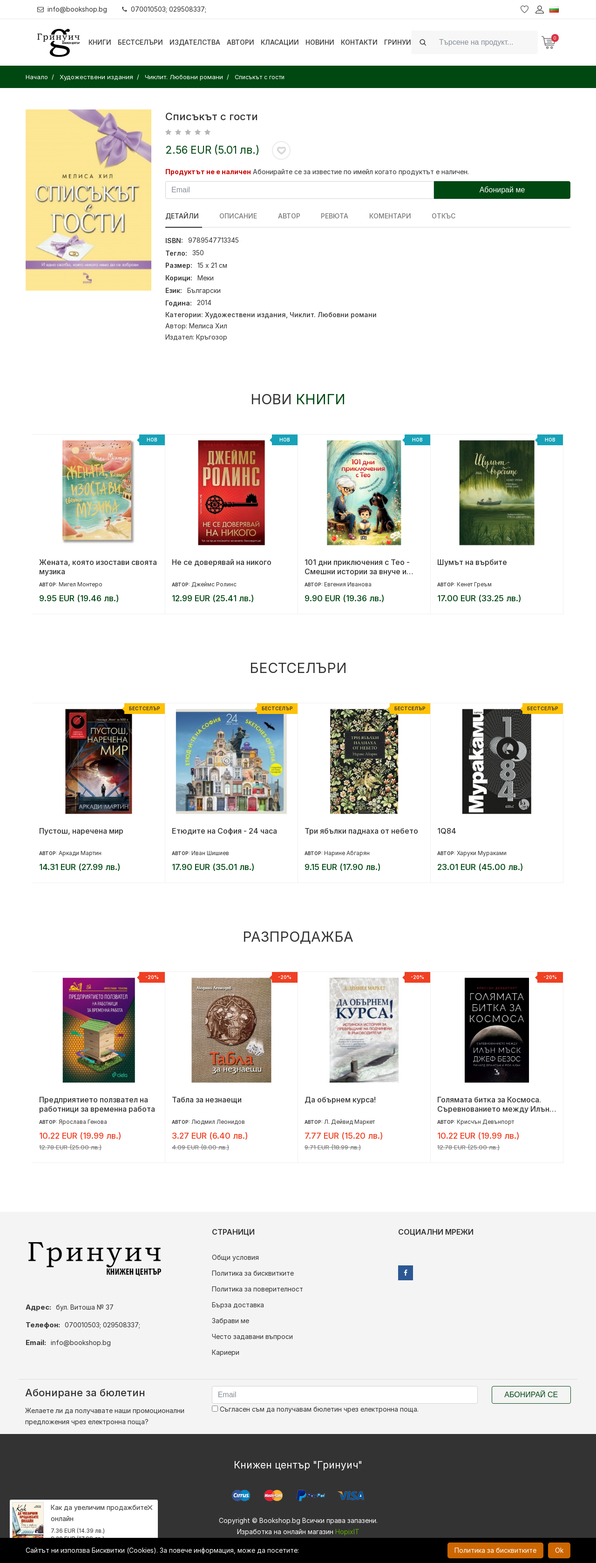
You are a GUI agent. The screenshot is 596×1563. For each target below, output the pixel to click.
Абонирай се (531, 1395)
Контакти (359, 42)
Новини (319, 42)
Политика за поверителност (257, 1289)
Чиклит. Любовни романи (333, 315)
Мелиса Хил (208, 326)
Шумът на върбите (472, 562)
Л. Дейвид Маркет (349, 1121)
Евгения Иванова (348, 584)
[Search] (485, 42)
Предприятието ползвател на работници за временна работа (97, 1104)
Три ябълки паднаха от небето (361, 831)
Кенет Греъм (474, 584)
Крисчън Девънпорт (485, 1121)
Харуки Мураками (482, 852)
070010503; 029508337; (164, 9)
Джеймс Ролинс (214, 584)
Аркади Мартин (80, 852)
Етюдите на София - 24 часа (224, 831)
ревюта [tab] (325, 216)
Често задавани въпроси (252, 1336)
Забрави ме (230, 1321)
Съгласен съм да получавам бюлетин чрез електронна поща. (315, 1409)
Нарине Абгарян (347, 852)
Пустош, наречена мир (81, 831)
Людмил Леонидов (218, 1121)
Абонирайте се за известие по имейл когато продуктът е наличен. (361, 172)
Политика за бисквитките (253, 1273)
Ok (559, 1550)
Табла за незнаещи (207, 1099)
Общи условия (235, 1257)
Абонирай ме (502, 190)
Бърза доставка (238, 1305)
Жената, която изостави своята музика (98, 566)
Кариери (225, 1352)
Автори (240, 42)
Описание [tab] (235, 216)
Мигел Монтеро (80, 584)
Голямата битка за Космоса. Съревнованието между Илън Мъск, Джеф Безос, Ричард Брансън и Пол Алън (493, 1104)
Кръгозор (211, 337)
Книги (99, 42)
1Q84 (446, 831)
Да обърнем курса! (340, 1099)
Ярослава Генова (83, 1121)
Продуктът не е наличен (208, 172)
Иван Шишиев (210, 852)
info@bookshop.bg (72, 9)
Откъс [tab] (428, 216)
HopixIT (347, 1532)
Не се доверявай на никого (221, 562)
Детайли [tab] (182, 216)
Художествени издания (245, 315)
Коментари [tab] (378, 216)
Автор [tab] (283, 216)
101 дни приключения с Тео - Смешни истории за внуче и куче (357, 566)
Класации (280, 42)
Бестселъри (140, 42)
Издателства (194, 42)
